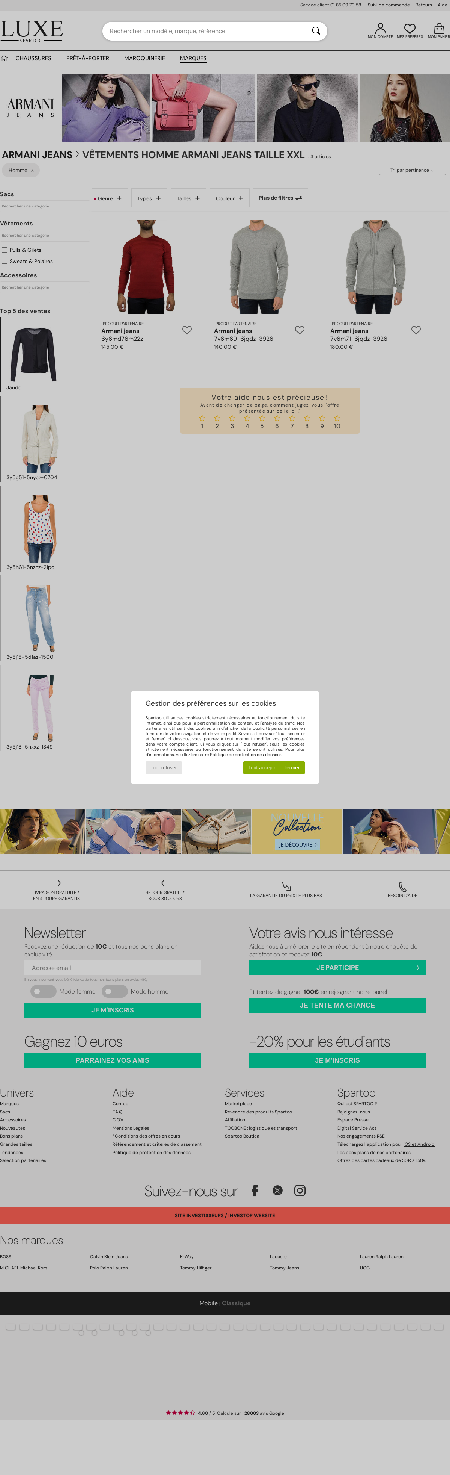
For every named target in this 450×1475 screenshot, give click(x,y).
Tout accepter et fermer (274, 767)
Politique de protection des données (246, 754)
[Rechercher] (316, 31)
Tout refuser (163, 767)
